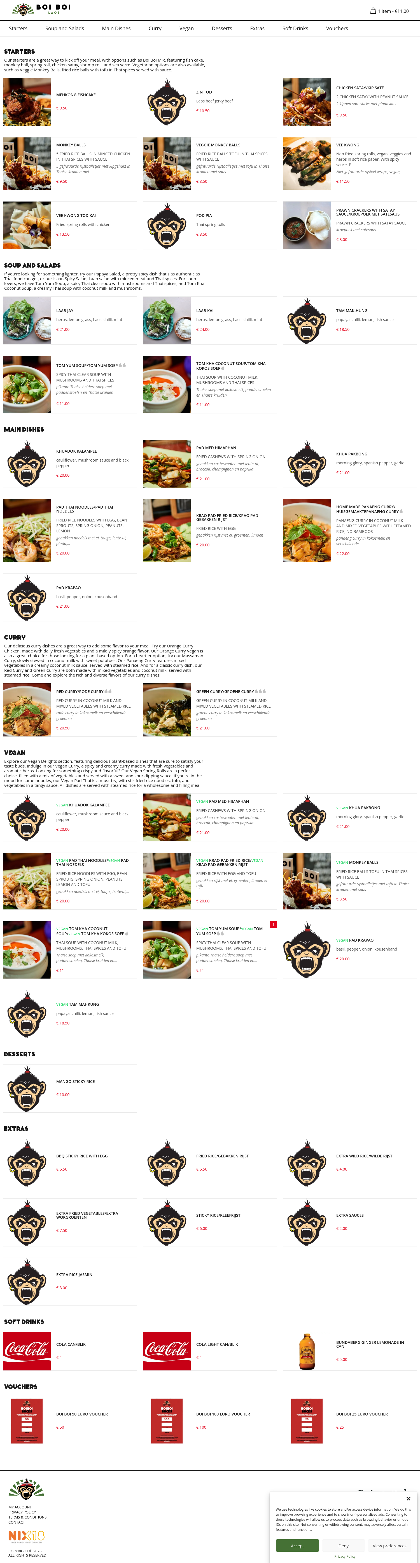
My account (20, 1507)
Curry (155, 28)
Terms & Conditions (27, 1517)
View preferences (389, 1545)
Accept (297, 1545)
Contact (16, 1522)
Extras (257, 28)
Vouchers (337, 28)
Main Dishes (116, 28)
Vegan (186, 28)
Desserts (222, 28)
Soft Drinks (295, 28)
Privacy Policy (345, 1557)
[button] (408, 1498)
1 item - (391, 11)
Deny (344, 1545)
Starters (18, 28)
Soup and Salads (64, 28)
